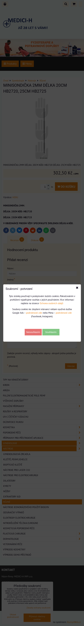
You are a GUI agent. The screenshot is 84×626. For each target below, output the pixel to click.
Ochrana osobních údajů (51, 303)
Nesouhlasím (33, 332)
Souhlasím (51, 332)
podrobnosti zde (34, 312)
